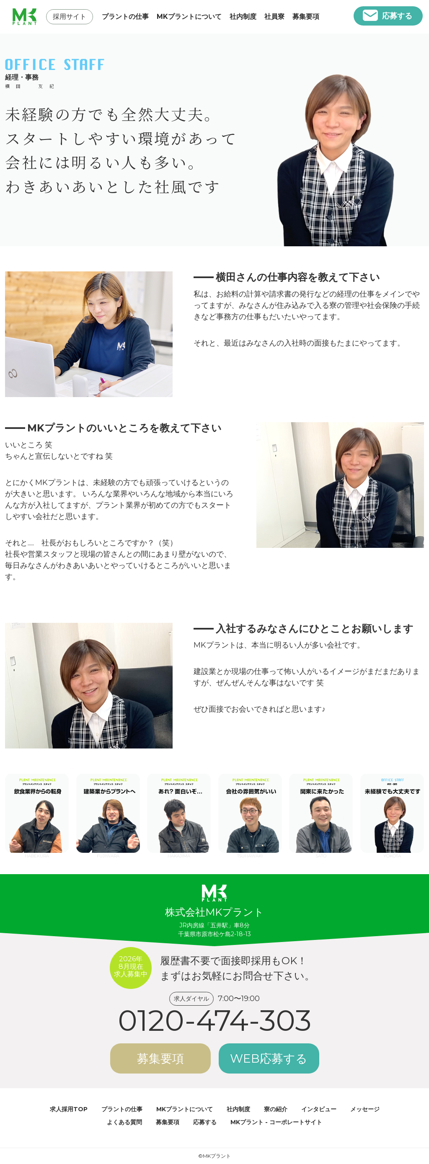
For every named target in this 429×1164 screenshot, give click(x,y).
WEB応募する (269, 1058)
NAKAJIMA (179, 813)
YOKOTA (392, 813)
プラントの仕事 (125, 17)
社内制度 (243, 17)
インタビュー (318, 1109)
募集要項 (305, 17)
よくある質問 (124, 1122)
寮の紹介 (275, 1109)
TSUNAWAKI (250, 813)
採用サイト (69, 17)
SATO (321, 813)
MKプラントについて (189, 17)
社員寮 (274, 17)
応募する (397, 16)
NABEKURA (37, 813)
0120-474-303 (214, 1020)
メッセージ (365, 1109)
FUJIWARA (108, 813)
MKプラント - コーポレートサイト (276, 1122)
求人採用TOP (69, 1109)
